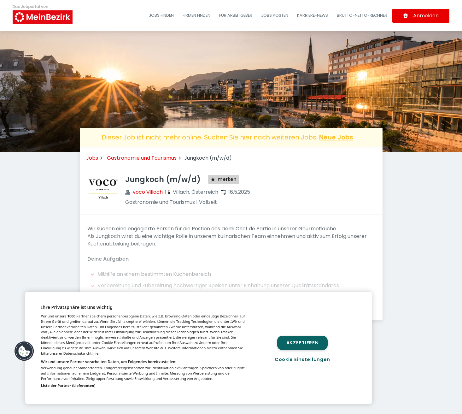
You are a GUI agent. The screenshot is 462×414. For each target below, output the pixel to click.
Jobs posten (274, 15)
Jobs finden (161, 15)
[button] (24, 351)
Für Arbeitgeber (235, 15)
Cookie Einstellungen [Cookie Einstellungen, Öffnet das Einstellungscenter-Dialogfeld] (302, 359)
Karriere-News (312, 15)
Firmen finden (196, 15)
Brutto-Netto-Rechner (362, 15)
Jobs (92, 158)
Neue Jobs (336, 137)
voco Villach (148, 192)
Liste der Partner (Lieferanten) (68, 385)
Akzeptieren (302, 343)
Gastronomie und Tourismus (142, 158)
